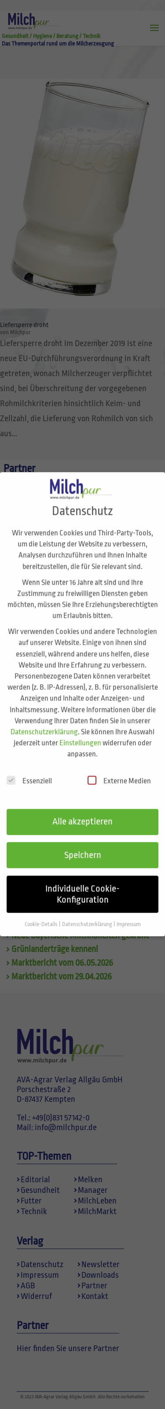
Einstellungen (80, 731)
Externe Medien (119, 769)
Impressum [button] (129, 913)
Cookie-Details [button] (41, 913)
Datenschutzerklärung (44, 720)
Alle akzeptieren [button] (82, 810)
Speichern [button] (82, 844)
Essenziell (29, 769)
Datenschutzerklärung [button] (87, 913)
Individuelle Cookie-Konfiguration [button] (82, 883)
